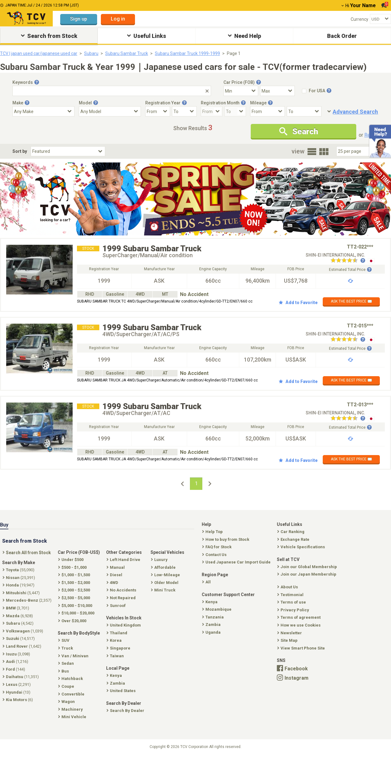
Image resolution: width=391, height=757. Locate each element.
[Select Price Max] (277, 91)
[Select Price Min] (240, 91)
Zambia (212, 624)
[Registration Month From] (211, 111)
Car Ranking (291, 531)
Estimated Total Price (350, 269)
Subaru (91, 53)
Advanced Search (355, 111)
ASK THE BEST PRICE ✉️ (351, 301)
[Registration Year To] (184, 111)
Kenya (210, 602)
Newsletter (290, 633)
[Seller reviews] (347, 260)
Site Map (288, 640)
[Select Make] (43, 111)
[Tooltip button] (36, 82)
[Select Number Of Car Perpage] (357, 151)
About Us (288, 587)
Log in (118, 19)
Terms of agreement (299, 617)
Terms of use (292, 602)
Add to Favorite (298, 302)
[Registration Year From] (157, 111)
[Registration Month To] (235, 111)
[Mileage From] (267, 111)
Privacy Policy (293, 610)
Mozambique (217, 609)
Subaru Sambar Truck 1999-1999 (187, 53)
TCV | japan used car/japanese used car (38, 53)
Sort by (19, 151)
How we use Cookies (299, 625)
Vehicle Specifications (301, 547)
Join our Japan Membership (307, 574)
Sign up (78, 19)
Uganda (212, 632)
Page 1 (233, 53)
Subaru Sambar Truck (126, 53)
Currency (359, 19)
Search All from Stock (27, 552)
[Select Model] (110, 111)
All (207, 582)
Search (298, 131)
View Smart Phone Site (301, 648)
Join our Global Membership (307, 566)
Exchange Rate (293, 539)
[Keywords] (111, 91)
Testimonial (290, 594)
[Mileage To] (304, 111)
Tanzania (213, 617)
